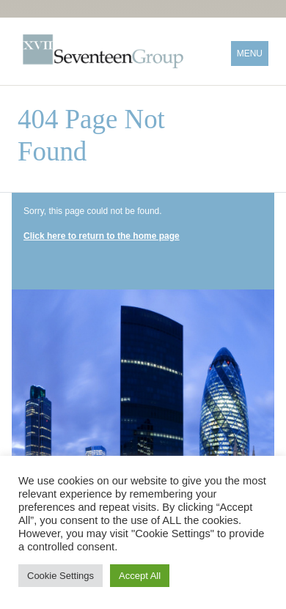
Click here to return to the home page (101, 236)
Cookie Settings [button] (60, 575)
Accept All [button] (140, 575)
